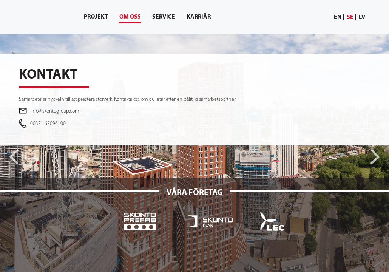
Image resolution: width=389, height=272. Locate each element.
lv (362, 17)
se (350, 17)
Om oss (130, 18)
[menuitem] (339, 17)
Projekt (96, 17)
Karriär (199, 17)
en (337, 17)
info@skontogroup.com (54, 111)
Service (163, 17)
